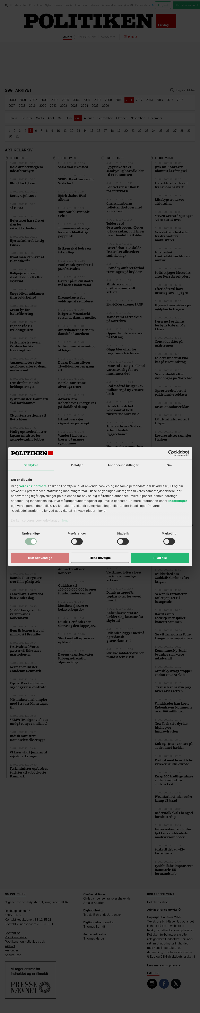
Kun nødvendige (40, 558)
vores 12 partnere (33, 486)
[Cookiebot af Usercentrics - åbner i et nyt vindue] (171, 453)
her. (65, 520)
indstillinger (177, 500)
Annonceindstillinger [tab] (122, 465)
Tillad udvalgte (100, 558)
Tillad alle (160, 558)
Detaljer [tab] (77, 465)
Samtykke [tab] (31, 465)
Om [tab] (169, 465)
